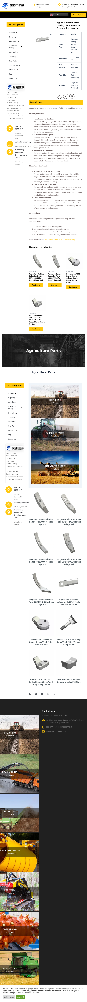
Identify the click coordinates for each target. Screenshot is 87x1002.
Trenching (12, 57)
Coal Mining (13, 61)
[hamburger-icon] (3, 14)
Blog (10, 74)
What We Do (14, 65)
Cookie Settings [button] (9, 997)
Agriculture (14, 41)
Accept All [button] (20, 997)
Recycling (13, 37)
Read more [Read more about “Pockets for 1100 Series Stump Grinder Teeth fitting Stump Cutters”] (73, 287)
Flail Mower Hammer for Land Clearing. (60, 239)
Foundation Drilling (16, 47)
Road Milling (13, 52)
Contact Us (13, 78)
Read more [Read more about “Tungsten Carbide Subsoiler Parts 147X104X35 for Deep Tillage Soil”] (36, 285)
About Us (13, 70)
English (54, 14)
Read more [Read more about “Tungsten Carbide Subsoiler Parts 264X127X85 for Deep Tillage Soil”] (55, 285)
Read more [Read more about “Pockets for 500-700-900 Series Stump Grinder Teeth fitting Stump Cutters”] (36, 329)
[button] (51, 35)
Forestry (13, 32)
